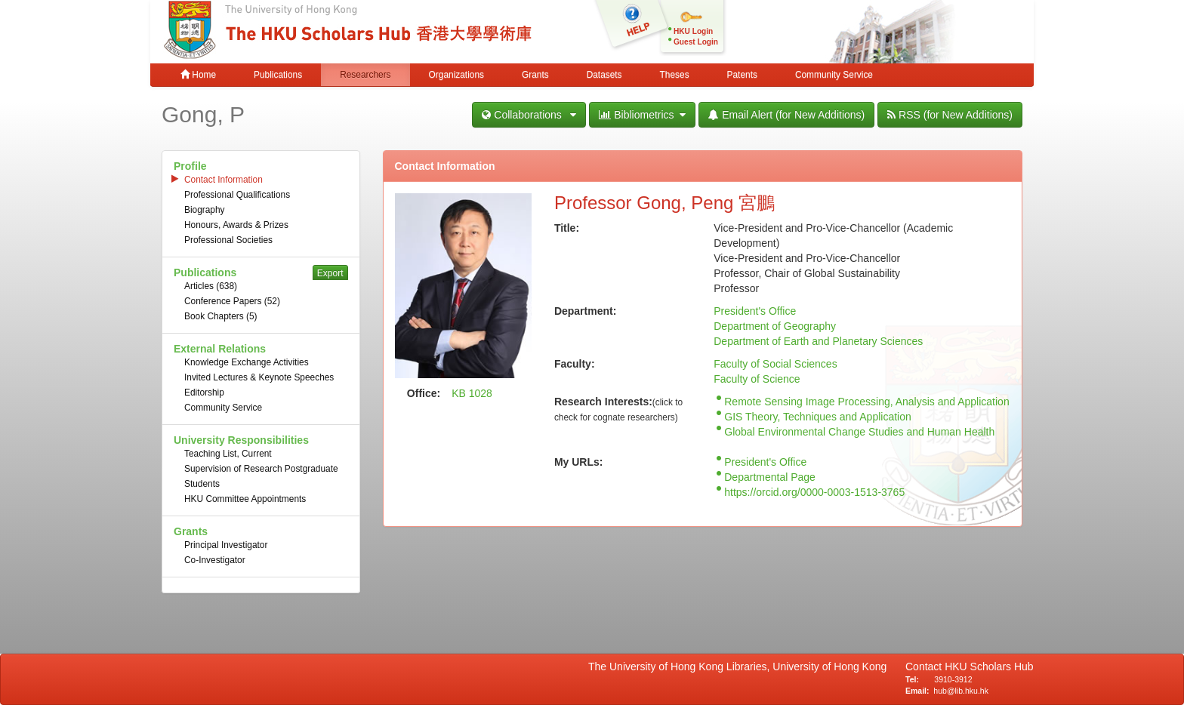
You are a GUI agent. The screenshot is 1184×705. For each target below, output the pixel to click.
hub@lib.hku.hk (960, 690)
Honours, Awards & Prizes (236, 225)
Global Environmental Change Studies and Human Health (859, 432)
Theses (674, 74)
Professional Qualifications (237, 194)
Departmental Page (770, 477)
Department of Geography (775, 326)
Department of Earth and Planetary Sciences (818, 341)
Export (330, 273)
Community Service (834, 74)
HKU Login (693, 31)
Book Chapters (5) (220, 316)
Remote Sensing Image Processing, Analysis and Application (866, 402)
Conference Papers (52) (232, 301)
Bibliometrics (642, 115)
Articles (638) (210, 286)
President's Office (755, 311)
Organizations (456, 74)
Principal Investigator (225, 545)
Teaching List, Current (228, 453)
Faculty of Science (757, 379)
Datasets (604, 74)
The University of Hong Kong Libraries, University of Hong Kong (740, 666)
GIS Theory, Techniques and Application (817, 417)
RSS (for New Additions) (950, 115)
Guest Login (696, 42)
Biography (204, 210)
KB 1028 (472, 393)
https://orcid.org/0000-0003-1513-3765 (814, 492)
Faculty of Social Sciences (775, 364)
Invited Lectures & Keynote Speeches (259, 377)
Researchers (365, 74)
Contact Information (223, 179)
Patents (742, 74)
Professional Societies (228, 240)
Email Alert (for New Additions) (786, 115)
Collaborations (529, 115)
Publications (278, 74)
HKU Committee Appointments (245, 499)
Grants (535, 74)
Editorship (204, 392)
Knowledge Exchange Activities (246, 362)
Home (198, 74)
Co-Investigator (214, 560)
